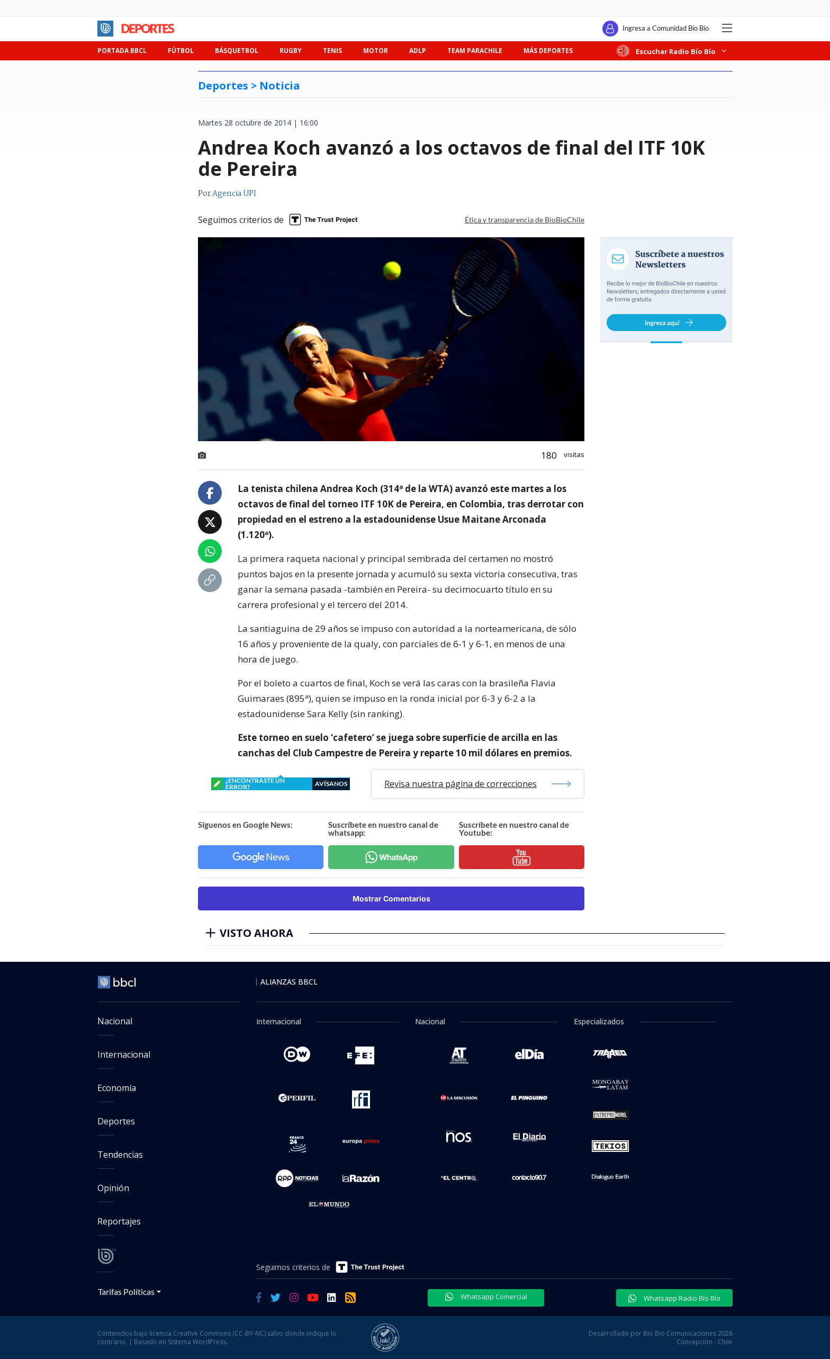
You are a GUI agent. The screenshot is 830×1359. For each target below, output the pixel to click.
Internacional (123, 1054)
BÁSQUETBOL (236, 50)
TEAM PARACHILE (474, 50)
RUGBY (290, 50)
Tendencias (120, 1154)
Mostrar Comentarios (391, 898)
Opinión (113, 1188)
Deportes (116, 1121)
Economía (116, 1088)
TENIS (332, 50)
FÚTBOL (181, 50)
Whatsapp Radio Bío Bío (674, 1298)
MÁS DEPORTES (548, 50)
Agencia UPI (234, 193)
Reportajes (119, 1221)
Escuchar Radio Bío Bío (672, 51)
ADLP (417, 50)
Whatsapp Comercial (486, 1296)
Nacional (114, 1021)
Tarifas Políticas (126, 1291)
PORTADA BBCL (122, 50)
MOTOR (375, 50)
